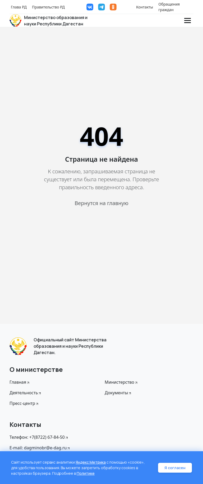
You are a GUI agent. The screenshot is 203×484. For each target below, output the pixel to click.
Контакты (144, 7)
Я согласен (175, 467)
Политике (86, 473)
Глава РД (19, 7)
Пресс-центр (24, 403)
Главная (20, 382)
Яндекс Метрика (91, 462)
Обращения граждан (169, 7)
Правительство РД (48, 7)
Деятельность (26, 393)
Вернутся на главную (101, 203)
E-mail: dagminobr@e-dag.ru (40, 448)
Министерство (121, 382)
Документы (118, 393)
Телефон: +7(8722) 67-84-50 (39, 437)
